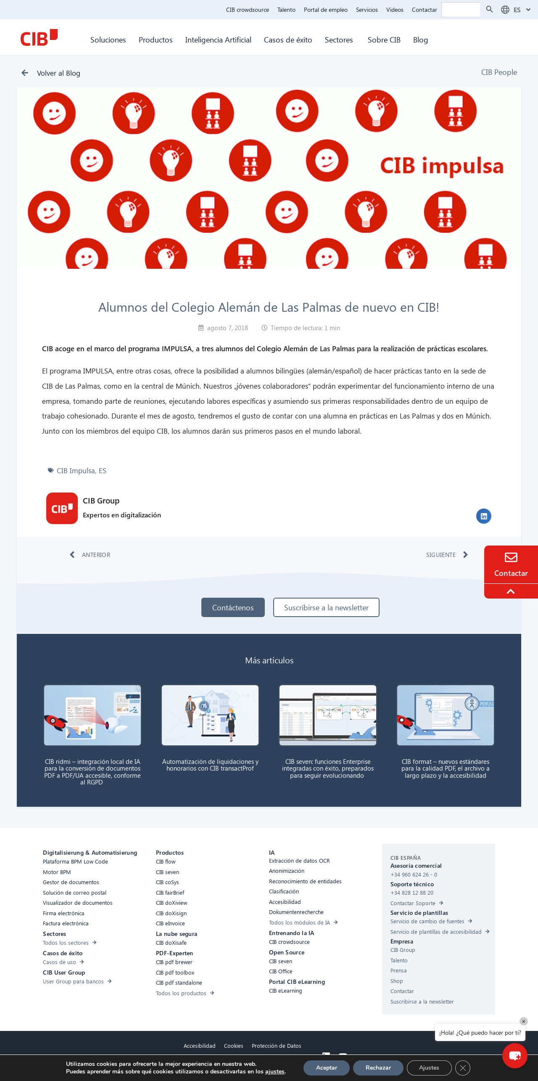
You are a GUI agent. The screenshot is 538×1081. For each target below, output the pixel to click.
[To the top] (512, 591)
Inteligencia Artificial (218, 39)
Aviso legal (242, 1064)
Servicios (367, 9)
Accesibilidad (200, 1045)
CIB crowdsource (247, 9)
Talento (286, 9)
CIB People (499, 71)
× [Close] (524, 1021)
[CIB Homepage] (39, 37)
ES (102, 470)
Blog (420, 39)
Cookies (233, 1045)
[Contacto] (511, 557)
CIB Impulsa (76, 470)
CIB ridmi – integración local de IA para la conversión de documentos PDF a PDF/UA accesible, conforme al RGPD (92, 772)
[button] (483, 516)
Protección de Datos (276, 1045)
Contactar (424, 9)
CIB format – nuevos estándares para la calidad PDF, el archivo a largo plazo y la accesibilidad (445, 768)
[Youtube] (343, 1056)
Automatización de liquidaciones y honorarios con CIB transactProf (210, 765)
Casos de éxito (288, 39)
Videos (395, 9)
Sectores (340, 39)
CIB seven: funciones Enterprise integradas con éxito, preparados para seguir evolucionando (328, 768)
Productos (156, 39)
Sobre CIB (384, 39)
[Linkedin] (326, 1056)
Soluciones (108, 39)
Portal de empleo (326, 9)
